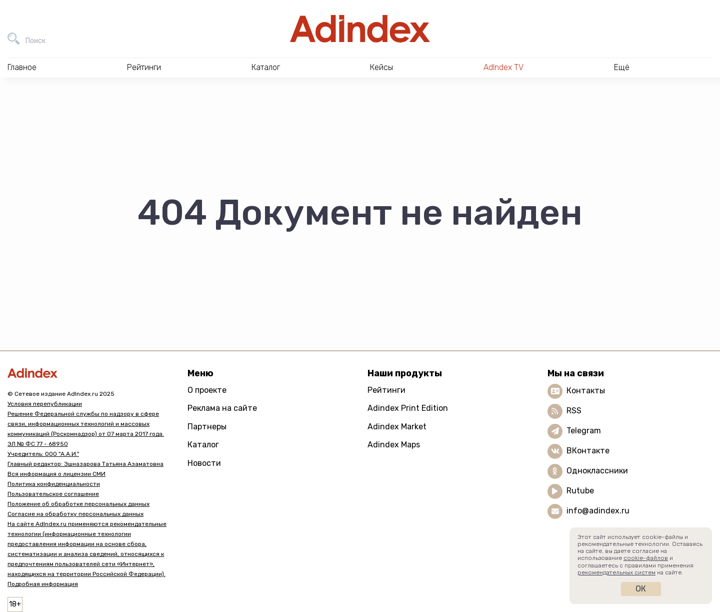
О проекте (207, 390)
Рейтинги (387, 390)
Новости (204, 463)
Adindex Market (397, 426)
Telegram (583, 430)
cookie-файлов (646, 557)
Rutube (580, 490)
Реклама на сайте (222, 408)
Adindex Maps (394, 444)
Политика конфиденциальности (54, 483)
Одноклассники (597, 470)
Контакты (585, 390)
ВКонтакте (588, 450)
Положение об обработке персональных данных (79, 503)
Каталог (203, 444)
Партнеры (207, 426)
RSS (574, 410)
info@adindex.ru (598, 510)
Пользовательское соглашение (53, 493)
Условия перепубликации (45, 403)
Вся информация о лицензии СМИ (57, 473)
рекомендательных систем (617, 572)
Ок (641, 588)
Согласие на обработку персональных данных (76, 513)
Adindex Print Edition (408, 408)
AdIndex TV (504, 67)
